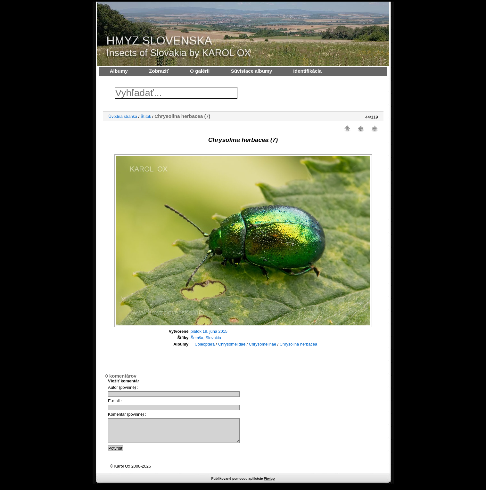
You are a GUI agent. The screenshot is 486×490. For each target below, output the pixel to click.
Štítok (146, 116)
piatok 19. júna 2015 (209, 331)
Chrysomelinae (262, 344)
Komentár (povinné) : (127, 414)
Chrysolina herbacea (298, 344)
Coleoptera (204, 344)
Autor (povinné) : (123, 387)
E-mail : (115, 400)
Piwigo (269, 483)
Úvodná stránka (123, 116)
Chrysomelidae (231, 344)
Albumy (119, 71)
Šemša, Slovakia (206, 337)
